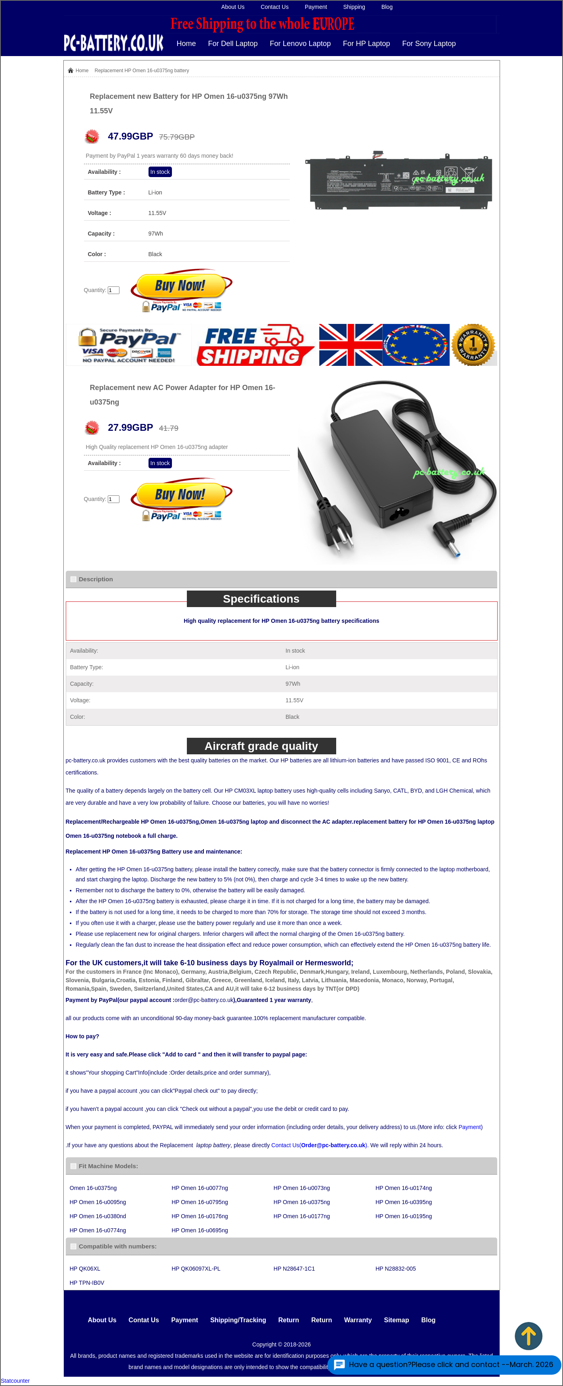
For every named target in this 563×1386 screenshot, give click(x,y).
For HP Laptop (366, 44)
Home (186, 44)
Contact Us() (319, 1145)
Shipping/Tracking (238, 1320)
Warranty (358, 1320)
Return (288, 1320)
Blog (387, 7)
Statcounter (15, 1381)
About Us (233, 7)
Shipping (354, 7)
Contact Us (275, 7)
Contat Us (144, 1320)
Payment (316, 7)
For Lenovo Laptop (300, 44)
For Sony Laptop (429, 44)
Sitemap (396, 1320)
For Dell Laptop (233, 44)
